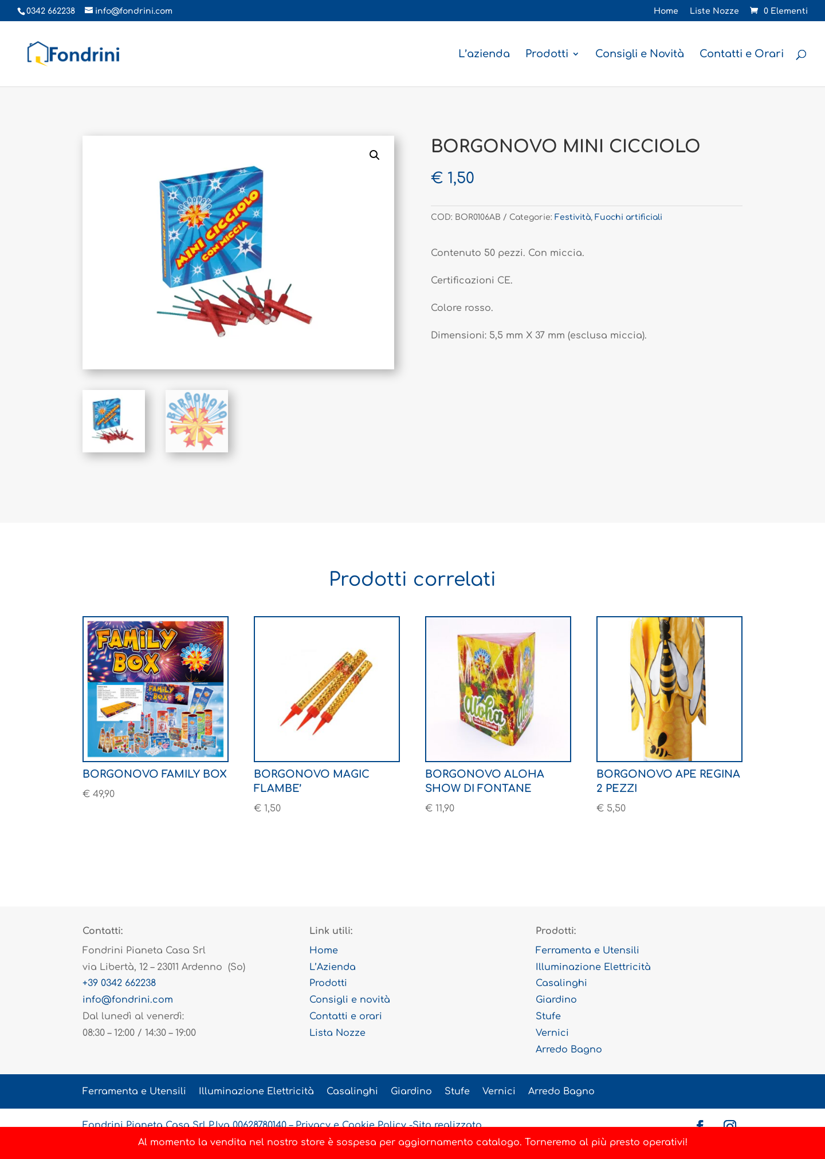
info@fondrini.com (127, 1000)
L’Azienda (332, 967)
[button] (374, 155)
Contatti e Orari (742, 55)
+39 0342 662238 (119, 983)
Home (666, 11)
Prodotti (546, 55)
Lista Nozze (337, 1033)
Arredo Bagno (569, 1049)
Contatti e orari (345, 1016)
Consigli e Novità (639, 55)
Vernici (552, 1033)
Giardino (556, 1000)
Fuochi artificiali (628, 217)
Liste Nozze (714, 11)
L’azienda (484, 55)
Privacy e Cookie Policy (351, 1125)
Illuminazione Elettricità (593, 967)
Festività (573, 217)
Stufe (548, 1016)
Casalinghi (561, 983)
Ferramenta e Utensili (587, 950)
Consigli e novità (349, 1000)
